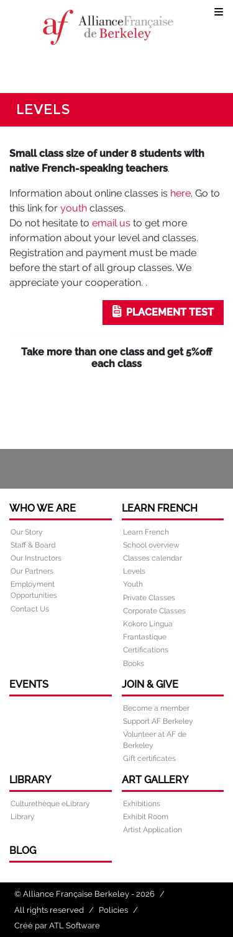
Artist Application (152, 829)
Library (30, 780)
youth (73, 208)
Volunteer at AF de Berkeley (154, 740)
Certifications (145, 650)
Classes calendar (152, 558)
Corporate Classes (154, 610)
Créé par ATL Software (57, 925)
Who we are (42, 508)
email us (111, 223)
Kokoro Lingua (148, 623)
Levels (134, 571)
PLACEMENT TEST (163, 311)
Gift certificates (149, 758)
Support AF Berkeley (158, 721)
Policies (113, 910)
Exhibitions (141, 803)
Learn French (160, 508)
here (180, 193)
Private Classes (149, 597)
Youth (133, 584)
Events (28, 684)
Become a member (156, 708)
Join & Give (150, 684)
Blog (22, 850)
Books (133, 663)
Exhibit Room (145, 816)
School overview (151, 545)
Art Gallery (155, 780)
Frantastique (145, 637)
